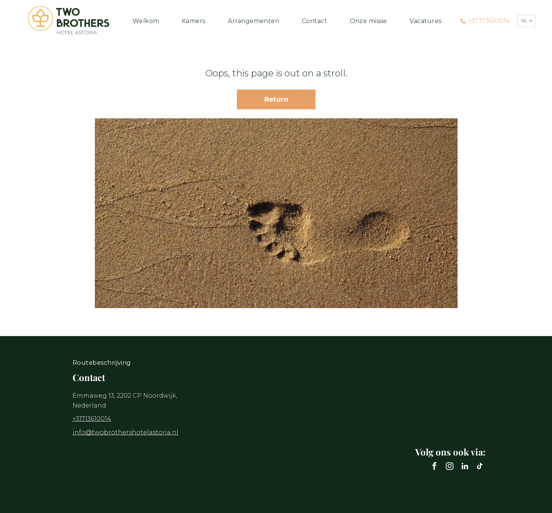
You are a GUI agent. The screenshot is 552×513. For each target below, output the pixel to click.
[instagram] (449, 467)
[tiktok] (480, 467)
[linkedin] (464, 467)
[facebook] (434, 467)
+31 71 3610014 (489, 20)
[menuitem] (146, 20)
